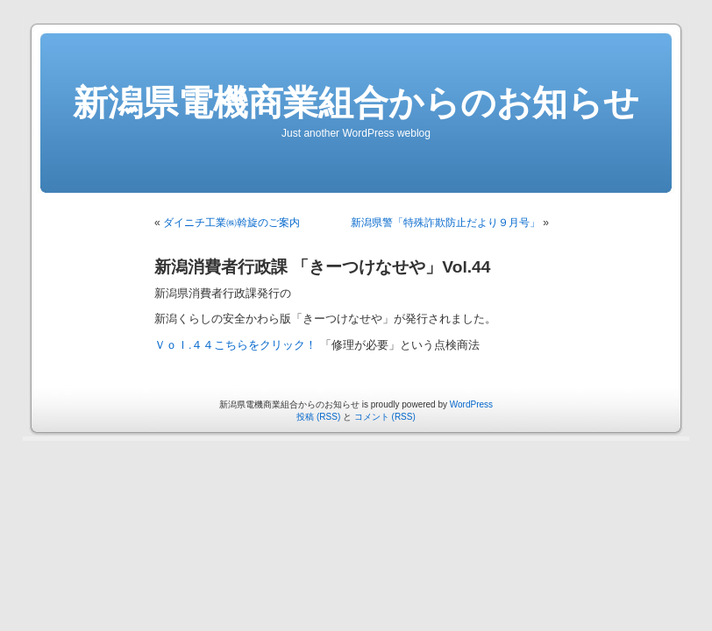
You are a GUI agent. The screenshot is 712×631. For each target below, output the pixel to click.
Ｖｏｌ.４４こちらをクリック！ (237, 345)
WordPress (471, 404)
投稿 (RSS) (318, 417)
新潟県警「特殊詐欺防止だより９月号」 (445, 222)
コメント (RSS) (385, 417)
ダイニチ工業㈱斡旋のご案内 (231, 222)
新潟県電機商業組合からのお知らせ (356, 102)
